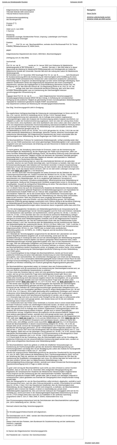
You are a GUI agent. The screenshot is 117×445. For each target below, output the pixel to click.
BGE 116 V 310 (21, 171)
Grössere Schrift (76, 2)
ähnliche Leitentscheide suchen (98, 17)
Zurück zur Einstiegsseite (11, 2)
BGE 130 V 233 (28, 282)
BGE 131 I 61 (70, 318)
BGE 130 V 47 (53, 322)
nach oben (95, 443)
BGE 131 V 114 (25, 318)
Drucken (24, 2)
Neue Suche (91, 13)
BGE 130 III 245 (66, 282)
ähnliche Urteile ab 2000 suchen (99, 19)
